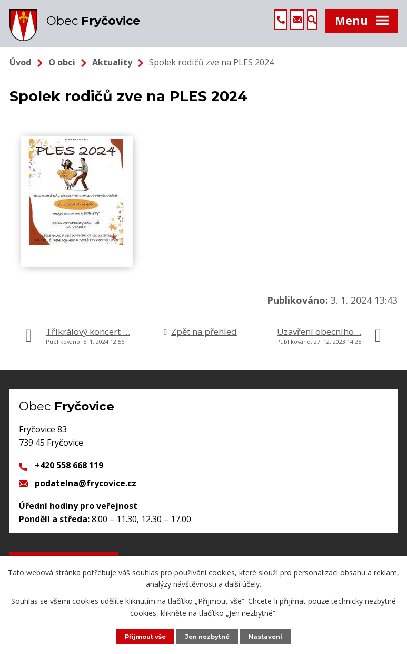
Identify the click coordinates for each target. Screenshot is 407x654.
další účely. (243, 583)
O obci (61, 76)
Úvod (20, 76)
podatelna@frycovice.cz (85, 497)
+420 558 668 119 (69, 479)
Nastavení (271, 636)
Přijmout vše (140, 636)
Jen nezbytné (208, 636)
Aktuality (112, 76)
